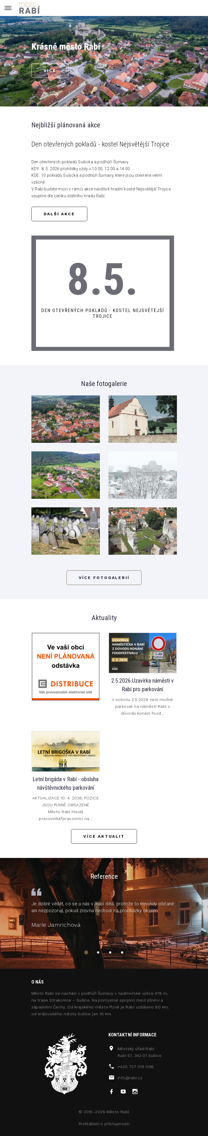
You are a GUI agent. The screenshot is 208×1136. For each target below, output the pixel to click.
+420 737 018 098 (136, 1066)
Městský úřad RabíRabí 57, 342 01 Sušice (139, 1052)
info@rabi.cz (130, 1077)
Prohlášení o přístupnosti (104, 1123)
